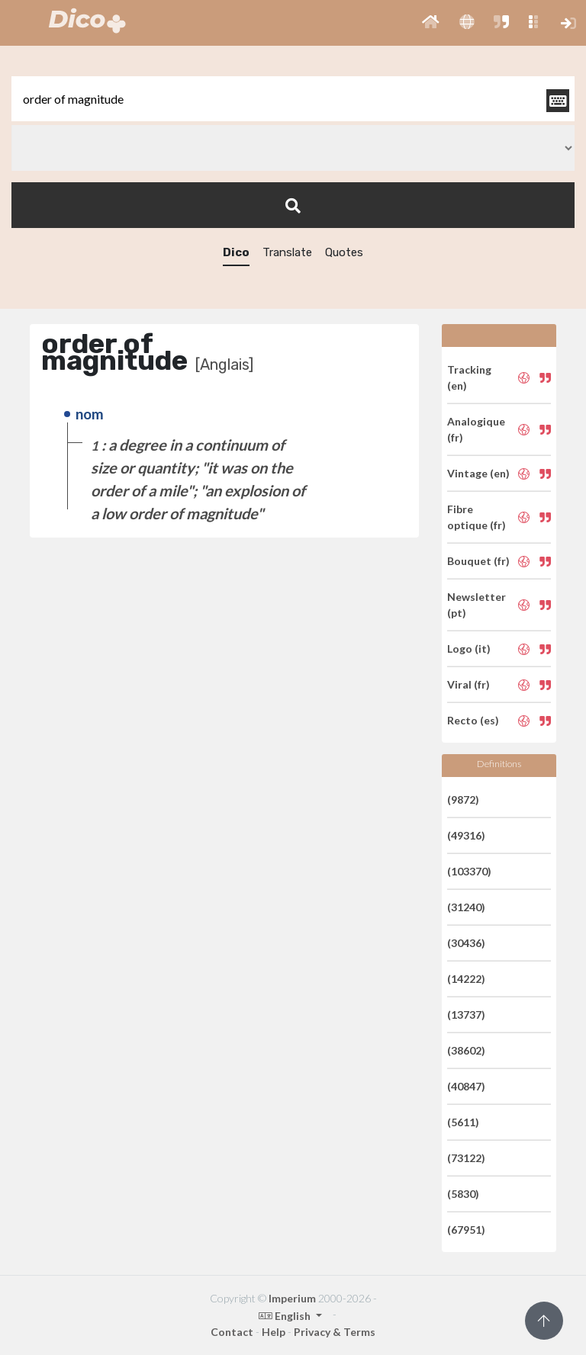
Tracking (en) (469, 377)
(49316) (466, 835)
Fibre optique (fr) (476, 517)
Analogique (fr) (476, 429)
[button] (430, 23)
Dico (236, 252)
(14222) (466, 978)
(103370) (469, 871)
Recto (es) (473, 720)
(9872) (463, 799)
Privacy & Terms (334, 1331)
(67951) (466, 1229)
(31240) (466, 907)
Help (273, 1331)
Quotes (344, 252)
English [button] (286, 1315)
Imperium (292, 1298)
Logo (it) (469, 648)
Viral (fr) (468, 684)
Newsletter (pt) (476, 604)
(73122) (466, 1157)
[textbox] (293, 98)
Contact (232, 1331)
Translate (287, 252)
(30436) (466, 942)
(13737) (466, 1014)
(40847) (466, 1086)
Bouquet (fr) (478, 560)
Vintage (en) (478, 473)
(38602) (466, 1050)
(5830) (463, 1193)
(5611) (463, 1122)
